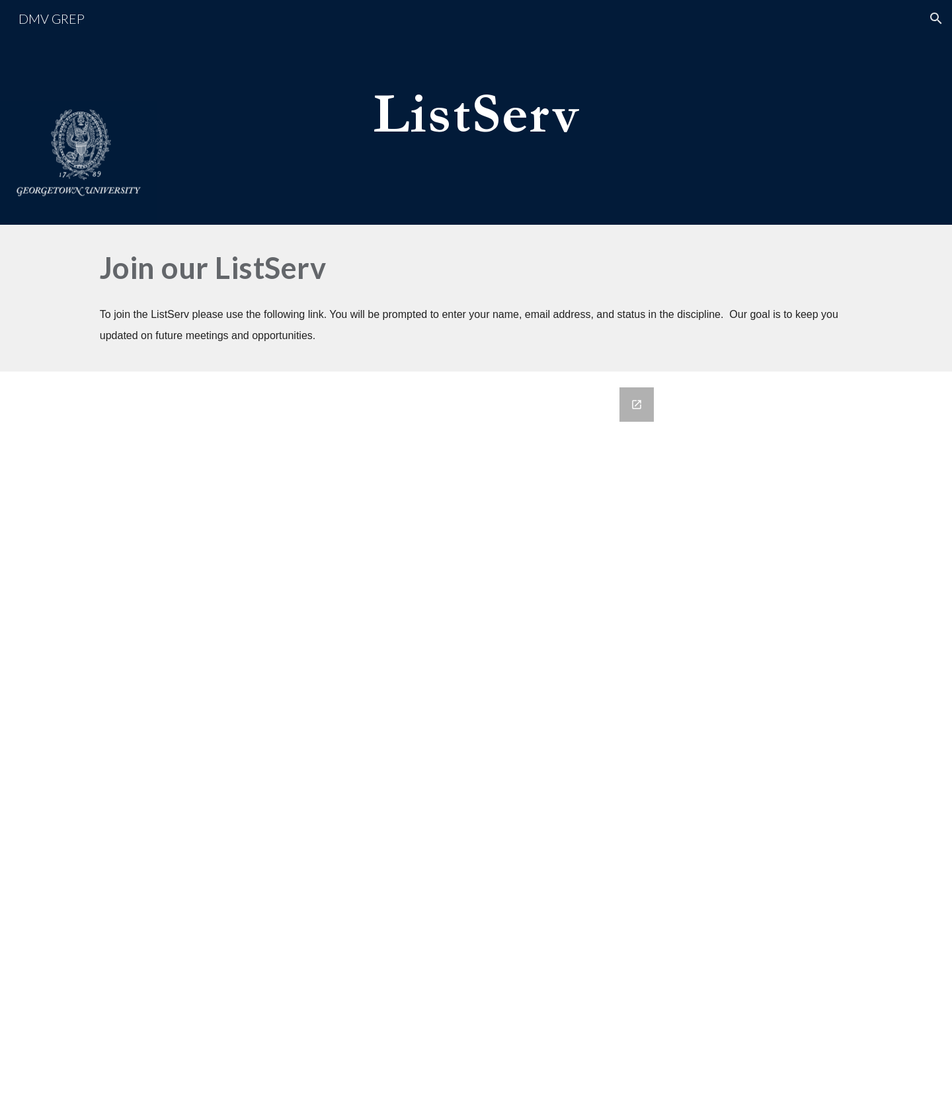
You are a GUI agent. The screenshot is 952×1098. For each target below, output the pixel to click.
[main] (476, 112)
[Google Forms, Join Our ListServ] (476, 734)
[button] (936, 18)
